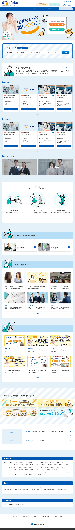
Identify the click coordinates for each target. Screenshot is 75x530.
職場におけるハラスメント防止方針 (32, 518)
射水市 (63, 472)
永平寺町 (63, 467)
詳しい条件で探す (64, 48)
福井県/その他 (55, 469)
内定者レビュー (25, 516)
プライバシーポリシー (45, 516)
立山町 (20, 474)
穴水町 (55, 464)
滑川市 (36, 472)
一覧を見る (66, 82)
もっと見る (36, 218)
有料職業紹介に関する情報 (58, 516)
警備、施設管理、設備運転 (49, 489)
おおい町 (43, 469)
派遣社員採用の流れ (51, 9)
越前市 (52, 467)
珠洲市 (36, 462)
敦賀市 (20, 467)
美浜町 (31, 469)
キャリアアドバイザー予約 (57, 24)
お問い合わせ (66, 9)
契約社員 (17, 504)
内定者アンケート (15, 516)
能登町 (60, 464)
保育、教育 (45, 487)
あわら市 (47, 467)
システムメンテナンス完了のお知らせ (39, 435)
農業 (21, 491)
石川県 (10, 462)
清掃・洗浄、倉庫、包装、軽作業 (11, 491)
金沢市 (15, 462)
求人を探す (9, 9)
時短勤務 (11, 504)
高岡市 (20, 472)
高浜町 (37, 469)
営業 (13, 487)
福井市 (15, 467)
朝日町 (30, 474)
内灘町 (31, 464)
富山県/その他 (38, 474)
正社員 (5, 504)
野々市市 (16, 464)
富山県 (10, 472)
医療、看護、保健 (54, 487)
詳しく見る (66, 67)
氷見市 (30, 472)
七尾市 (20, 462)
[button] (36, 114)
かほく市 (52, 462)
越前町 (26, 469)
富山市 (15, 472)
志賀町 (37, 464)
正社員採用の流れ (37, 9)
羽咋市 (46, 462)
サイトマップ (46, 518)
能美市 (63, 462)
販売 (17, 487)
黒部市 (41, 472)
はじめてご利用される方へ (57, 29)
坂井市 (57, 467)
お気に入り (69, 5)
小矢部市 (52, 472)
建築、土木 (39, 489)
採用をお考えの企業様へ (67, 1)
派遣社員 (23, 504)
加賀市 (41, 462)
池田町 (15, 469)
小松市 (25, 462)
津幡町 (26, 464)
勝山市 (36, 467)
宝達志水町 (43, 464)
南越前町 (21, 469)
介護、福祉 (38, 487)
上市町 (15, 474)
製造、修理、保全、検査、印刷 (10, 489)
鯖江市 (41, 467)
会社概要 (35, 516)
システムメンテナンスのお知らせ (38, 440)
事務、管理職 (7, 487)
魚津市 (25, 472)
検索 (66, 52)
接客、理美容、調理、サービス (27, 487)
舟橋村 (68, 472)
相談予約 (64, 5)
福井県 (10, 467)
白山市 (57, 462)
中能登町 (50, 464)
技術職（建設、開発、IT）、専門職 (27, 489)
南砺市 (57, 472)
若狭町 (48, 469)
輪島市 (30, 462)
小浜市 (25, 467)
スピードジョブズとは (23, 9)
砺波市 (46, 472)
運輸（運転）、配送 (62, 489)
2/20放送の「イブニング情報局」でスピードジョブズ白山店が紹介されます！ (48, 431)
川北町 (21, 464)
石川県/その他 (67, 464)
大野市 (30, 467)
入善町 (25, 474)
